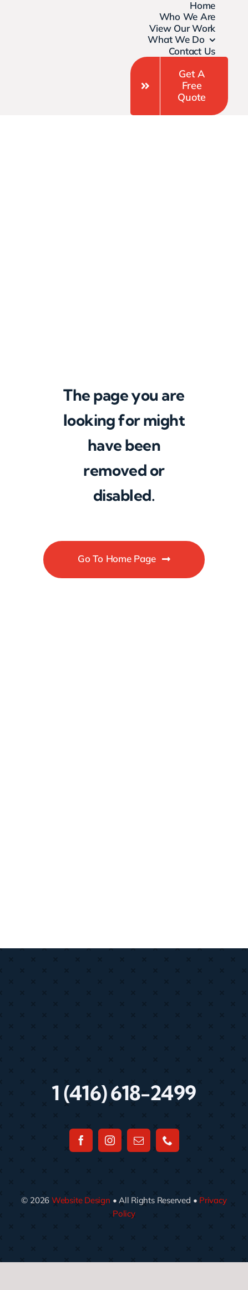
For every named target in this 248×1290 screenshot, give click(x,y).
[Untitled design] (47, 44)
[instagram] (110, 1140)
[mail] (138, 1140)
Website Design (81, 1200)
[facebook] (81, 1140)
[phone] (167, 1140)
